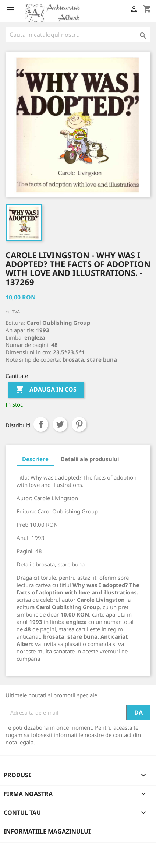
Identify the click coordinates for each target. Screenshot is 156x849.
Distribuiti (40, 424)
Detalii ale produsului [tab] (90, 459)
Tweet (60, 424)
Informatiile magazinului (47, 831)
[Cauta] (78, 34)
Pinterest (79, 424)
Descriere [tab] (35, 459)
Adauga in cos (46, 389)
